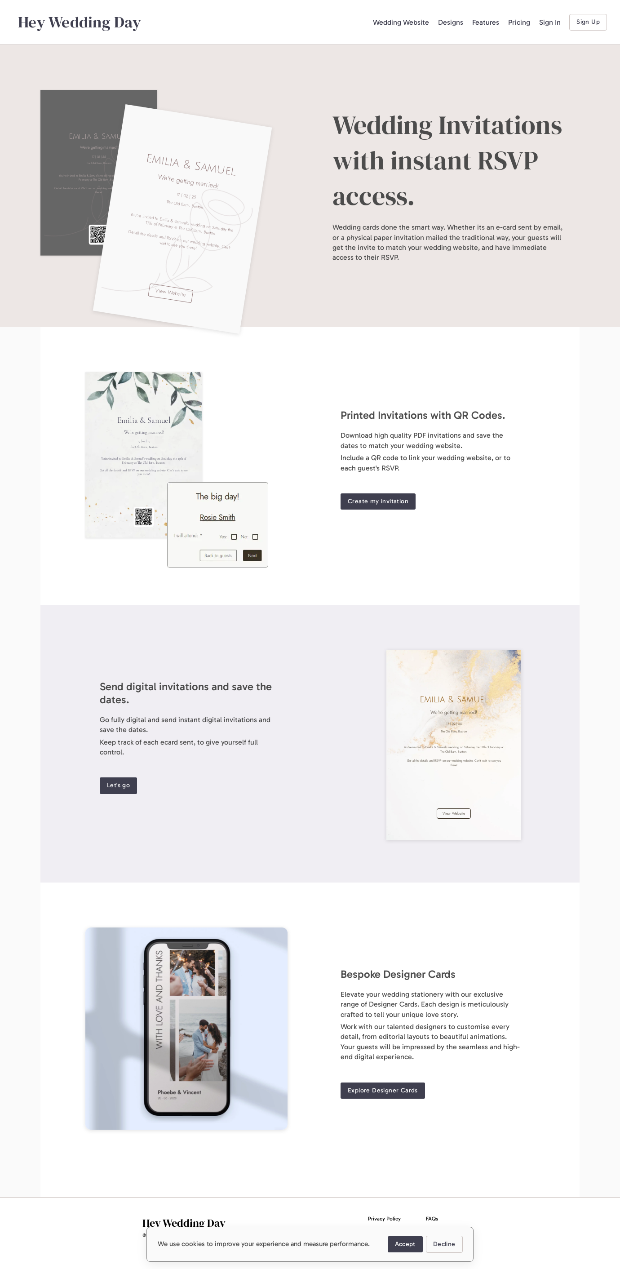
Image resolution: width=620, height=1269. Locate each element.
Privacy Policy (384, 1219)
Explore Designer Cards (383, 1091)
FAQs (432, 1219)
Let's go (118, 785)
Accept (405, 1244)
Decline (444, 1244)
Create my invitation (378, 501)
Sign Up (588, 22)
